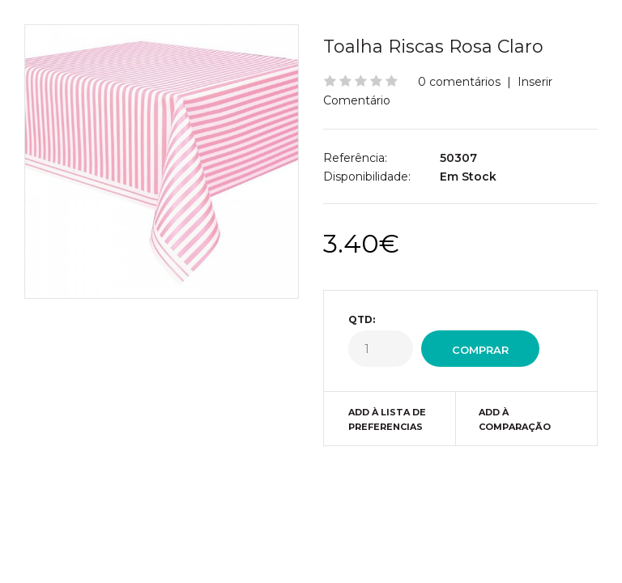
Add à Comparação (515, 419)
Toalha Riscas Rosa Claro (433, 46)
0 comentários (459, 81)
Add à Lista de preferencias (387, 419)
